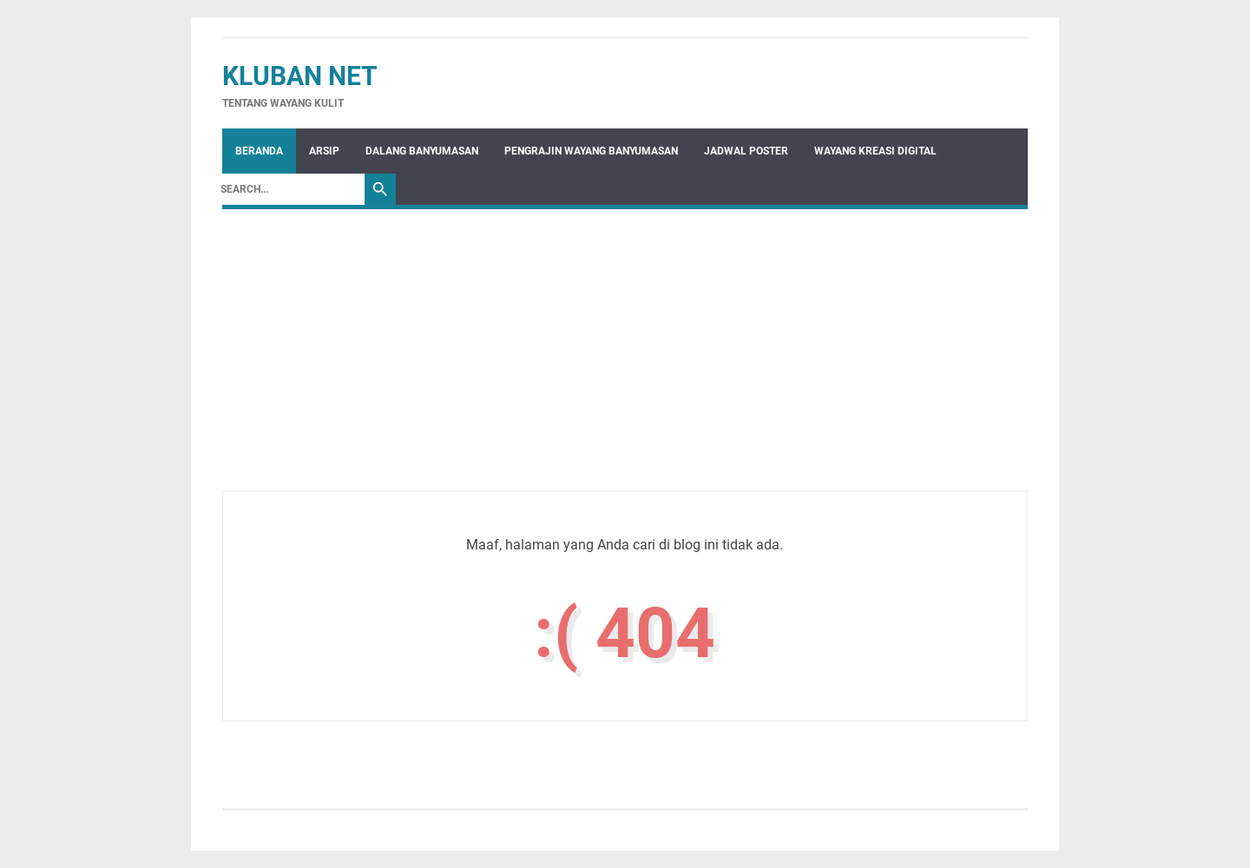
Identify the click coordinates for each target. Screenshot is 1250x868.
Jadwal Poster (746, 151)
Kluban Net (300, 76)
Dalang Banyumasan (421, 151)
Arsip (324, 151)
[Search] (288, 189)
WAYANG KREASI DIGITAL (875, 151)
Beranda (259, 151)
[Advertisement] (625, 368)
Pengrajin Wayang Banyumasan (591, 151)
